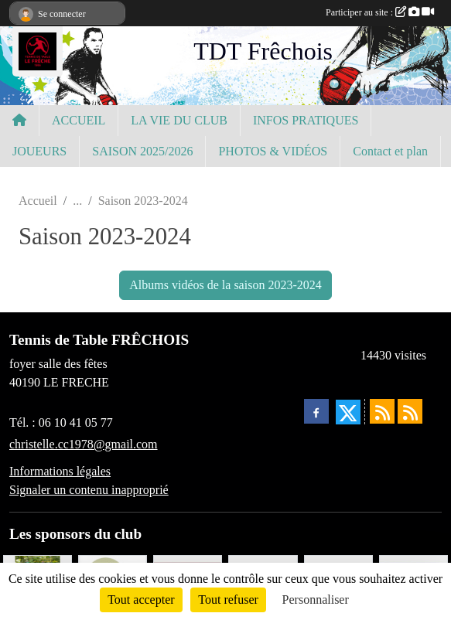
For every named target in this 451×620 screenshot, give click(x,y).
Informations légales (60, 471)
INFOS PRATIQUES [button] (305, 120)
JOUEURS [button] (39, 151)
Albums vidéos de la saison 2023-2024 (225, 284)
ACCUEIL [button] (78, 120)
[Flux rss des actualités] (382, 411)
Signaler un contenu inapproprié (89, 489)
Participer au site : (380, 12)
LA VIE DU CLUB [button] (179, 120)
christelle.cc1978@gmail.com (83, 444)
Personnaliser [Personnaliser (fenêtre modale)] (315, 599)
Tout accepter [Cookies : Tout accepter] (141, 599)
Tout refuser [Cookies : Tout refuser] (228, 599)
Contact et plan (390, 151)
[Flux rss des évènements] (410, 411)
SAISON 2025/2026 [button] (142, 151)
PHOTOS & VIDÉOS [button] (272, 151)
